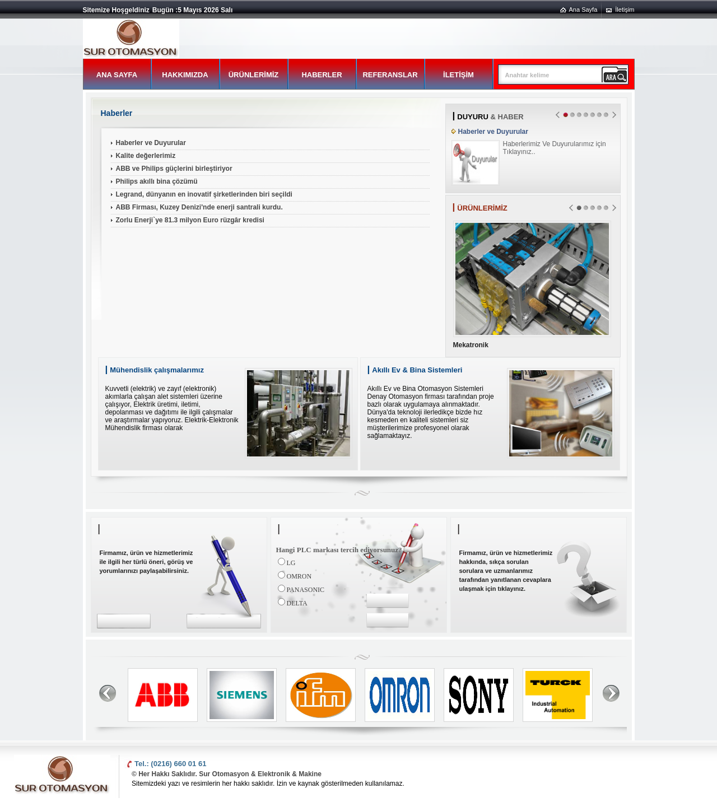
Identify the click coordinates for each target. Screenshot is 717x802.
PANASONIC (306, 590)
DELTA (297, 603)
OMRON (299, 576)
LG (291, 563)
